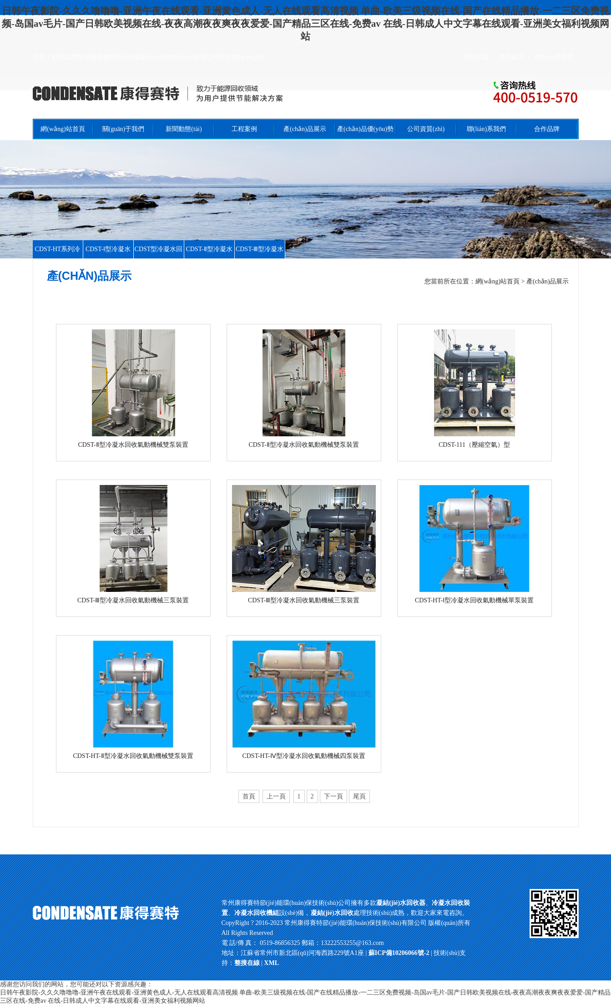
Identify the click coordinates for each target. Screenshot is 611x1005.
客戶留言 (511, 57)
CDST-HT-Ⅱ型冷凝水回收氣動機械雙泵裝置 (133, 755)
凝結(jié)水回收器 (400, 902)
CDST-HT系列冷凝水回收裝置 (58, 258)
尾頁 (359, 796)
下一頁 (333, 796)
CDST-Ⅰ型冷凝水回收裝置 (108, 258)
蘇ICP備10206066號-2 (400, 952)
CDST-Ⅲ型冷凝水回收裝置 (259, 258)
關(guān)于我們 (123, 129)
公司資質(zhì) (425, 129)
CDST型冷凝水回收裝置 (159, 258)
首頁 (248, 796)
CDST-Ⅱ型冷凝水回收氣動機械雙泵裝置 (133, 444)
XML (271, 963)
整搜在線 (247, 963)
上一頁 (276, 796)
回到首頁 (476, 57)
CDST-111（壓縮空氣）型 (474, 444)
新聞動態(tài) (184, 129)
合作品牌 (547, 129)
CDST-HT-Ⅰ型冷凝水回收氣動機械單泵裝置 (474, 600)
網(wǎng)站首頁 (62, 129)
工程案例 (244, 129)
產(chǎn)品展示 (304, 129)
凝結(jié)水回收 (332, 912)
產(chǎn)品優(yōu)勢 (365, 129)
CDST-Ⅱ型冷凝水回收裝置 (209, 258)
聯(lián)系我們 (554, 57)
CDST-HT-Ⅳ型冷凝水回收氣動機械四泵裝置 (303, 755)
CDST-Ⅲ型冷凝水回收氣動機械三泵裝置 (133, 600)
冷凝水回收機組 (256, 912)
